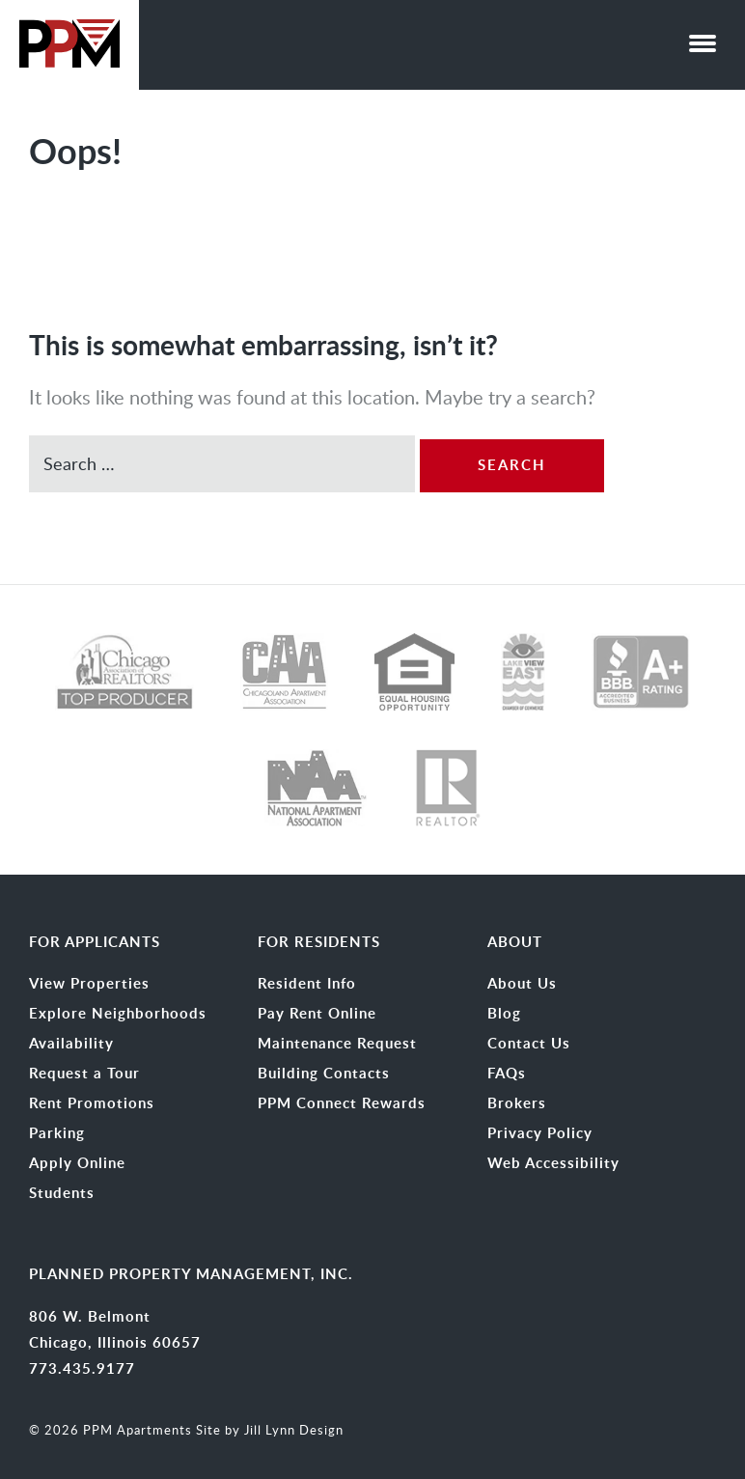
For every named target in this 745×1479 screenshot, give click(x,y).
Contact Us (528, 1043)
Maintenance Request (337, 1043)
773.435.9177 (82, 1368)
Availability (71, 1043)
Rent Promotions (91, 1103)
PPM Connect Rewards (342, 1103)
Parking (57, 1133)
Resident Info (307, 983)
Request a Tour (84, 1073)
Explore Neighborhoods (118, 1013)
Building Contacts (324, 1073)
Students (62, 1193)
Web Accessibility (553, 1163)
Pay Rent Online (317, 1013)
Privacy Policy (540, 1133)
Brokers (516, 1103)
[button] (702, 38)
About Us (522, 983)
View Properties (89, 983)
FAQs (506, 1073)
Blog (504, 1013)
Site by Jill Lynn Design (270, 1429)
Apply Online (77, 1163)
